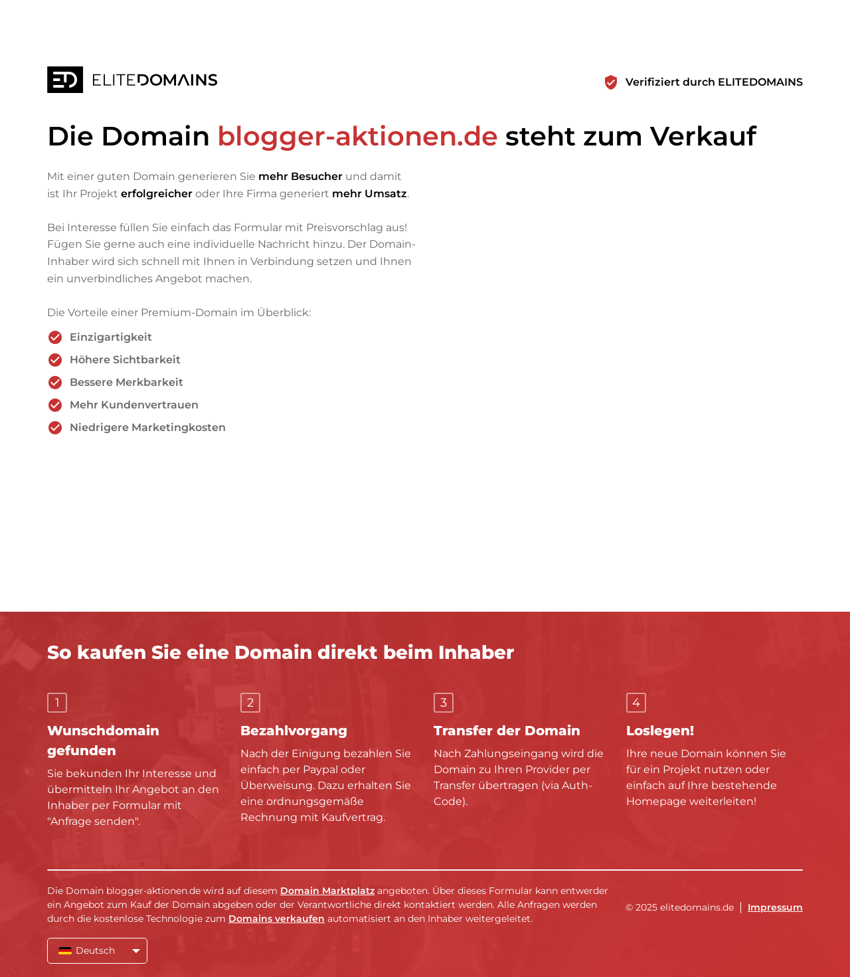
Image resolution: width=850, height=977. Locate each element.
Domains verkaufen (276, 919)
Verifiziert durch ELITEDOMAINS (714, 82)
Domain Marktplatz (327, 891)
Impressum (775, 907)
